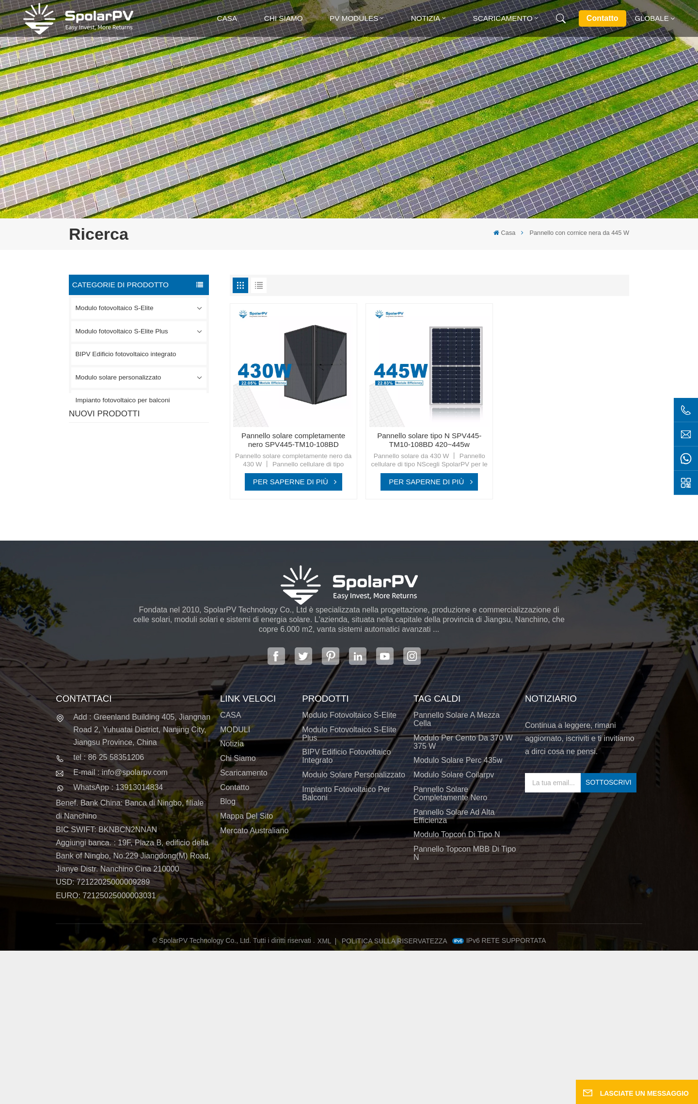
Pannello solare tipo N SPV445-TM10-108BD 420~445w (429, 440)
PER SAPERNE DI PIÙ (290, 482)
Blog (228, 955)
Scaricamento (503, 18)
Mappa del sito (246, 969)
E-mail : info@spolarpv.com (120, 926)
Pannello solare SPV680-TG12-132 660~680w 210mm (156, 571)
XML (324, 1094)
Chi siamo (283, 18)
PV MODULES (354, 18)
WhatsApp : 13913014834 (118, 941)
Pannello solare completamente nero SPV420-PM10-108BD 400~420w (152, 465)
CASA (230, 868)
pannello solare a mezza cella (456, 872)
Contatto (603, 18)
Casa (227, 18)
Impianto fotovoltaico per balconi (123, 400)
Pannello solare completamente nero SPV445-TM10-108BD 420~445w (293, 440)
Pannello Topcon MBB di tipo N (464, 1006)
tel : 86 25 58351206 (108, 910)
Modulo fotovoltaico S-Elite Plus (122, 331)
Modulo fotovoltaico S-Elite (115, 308)
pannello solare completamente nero (450, 947)
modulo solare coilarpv (453, 928)
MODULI (235, 882)
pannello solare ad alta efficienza (453, 969)
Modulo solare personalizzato (118, 377)
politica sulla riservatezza (394, 1094)
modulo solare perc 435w (457, 913)
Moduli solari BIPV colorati (157, 620)
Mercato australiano (254, 984)
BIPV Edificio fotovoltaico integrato (126, 354)
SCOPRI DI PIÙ (146, 482)
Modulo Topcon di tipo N (456, 988)
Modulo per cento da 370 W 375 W (463, 895)
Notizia (425, 18)
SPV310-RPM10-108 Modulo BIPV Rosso (150, 518)
